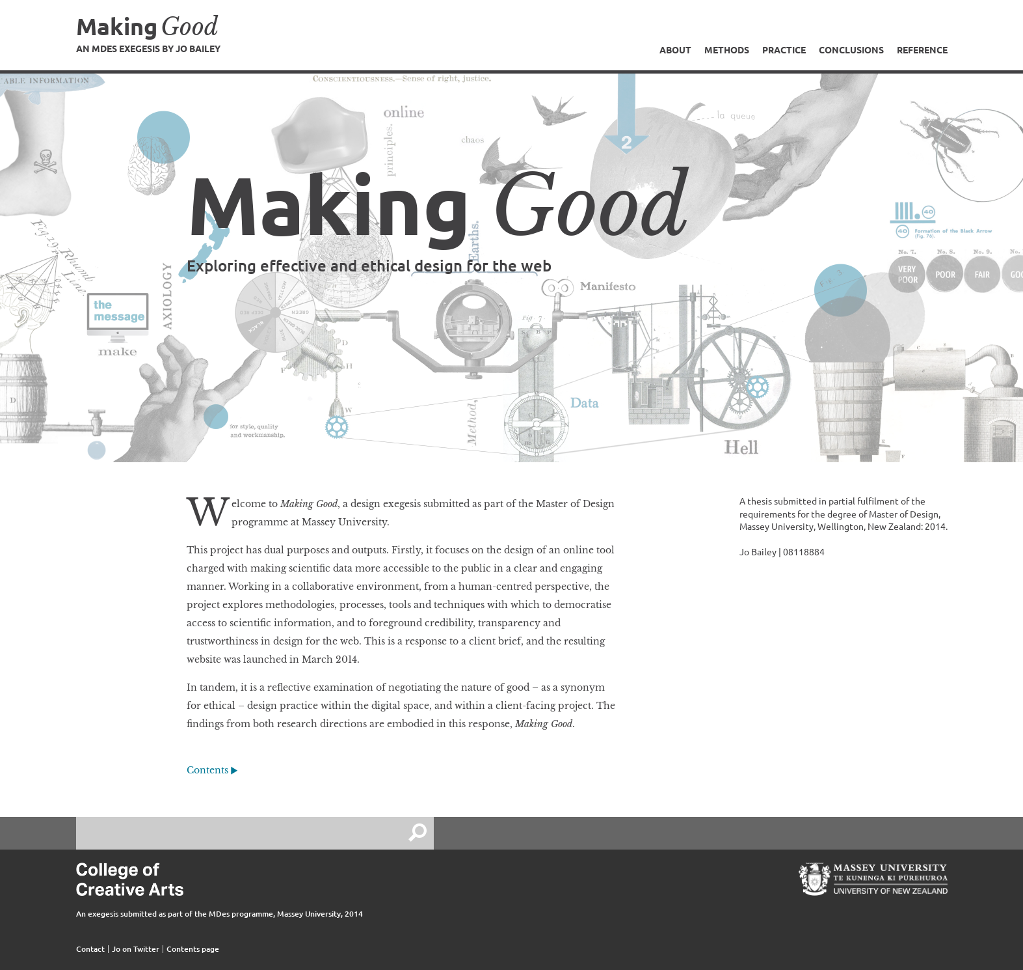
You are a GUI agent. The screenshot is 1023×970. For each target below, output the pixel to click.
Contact (90, 948)
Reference (922, 49)
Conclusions (851, 49)
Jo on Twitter (135, 948)
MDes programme (241, 913)
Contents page (192, 948)
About (675, 49)
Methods (726, 49)
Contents (207, 770)
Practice (784, 49)
